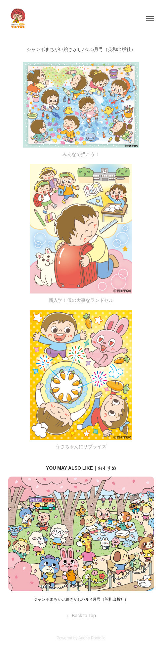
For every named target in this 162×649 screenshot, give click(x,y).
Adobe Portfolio (91, 638)
